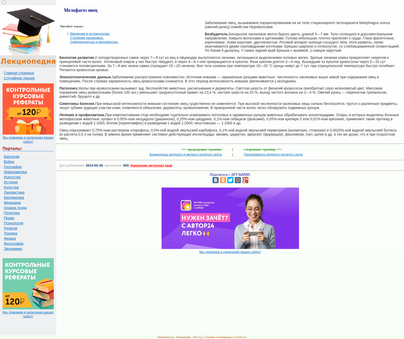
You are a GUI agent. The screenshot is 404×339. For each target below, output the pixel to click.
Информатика (15, 172)
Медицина (12, 203)
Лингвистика (14, 192)
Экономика (13, 249)
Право (9, 218)
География (13, 167)
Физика (10, 238)
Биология (11, 157)
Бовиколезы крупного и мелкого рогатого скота (185, 154)
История (11, 182)
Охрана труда (15, 208)
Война (9, 162)
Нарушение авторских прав (151, 165)
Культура (11, 187)
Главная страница (19, 73)
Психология (13, 223)
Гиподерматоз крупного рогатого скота (273, 154)
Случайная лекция (19, 78)
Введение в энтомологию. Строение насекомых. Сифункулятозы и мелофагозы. (94, 38)
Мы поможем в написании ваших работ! (28, 140)
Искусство (12, 177)
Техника (10, 233)
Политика (12, 213)
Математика (14, 197)
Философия (13, 244)
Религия (10, 228)
